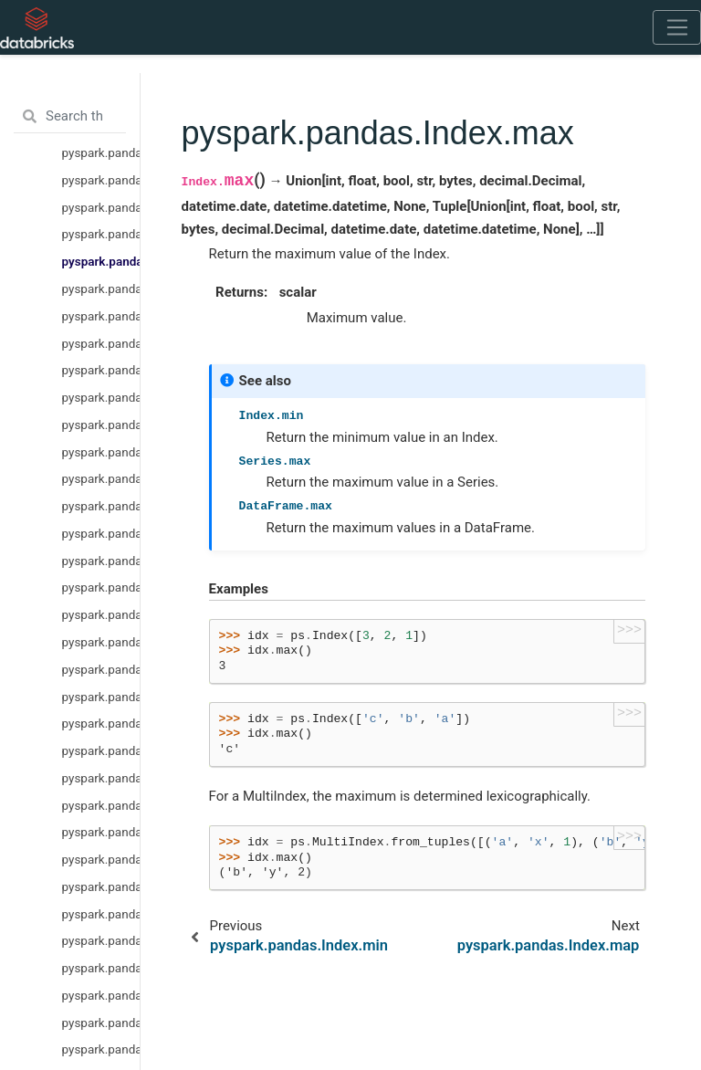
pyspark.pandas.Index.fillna (101, 533)
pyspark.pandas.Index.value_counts (101, 452)
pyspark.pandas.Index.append (101, 940)
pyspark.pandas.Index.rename (101, 316)
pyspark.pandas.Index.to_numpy (101, 805)
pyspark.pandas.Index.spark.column (101, 831)
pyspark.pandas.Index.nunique (101, 424)
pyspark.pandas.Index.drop (101, 180)
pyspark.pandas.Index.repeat (101, 343)
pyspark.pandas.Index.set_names (101, 478)
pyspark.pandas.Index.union (101, 995)
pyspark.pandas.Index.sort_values (101, 886)
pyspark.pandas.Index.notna (101, 614)
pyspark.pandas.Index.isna (101, 587)
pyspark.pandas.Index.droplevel (101, 505)
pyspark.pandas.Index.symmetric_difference (101, 1049)
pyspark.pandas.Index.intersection (101, 967)
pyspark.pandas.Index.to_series (101, 723)
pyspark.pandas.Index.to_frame (101, 750)
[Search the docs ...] (70, 116)
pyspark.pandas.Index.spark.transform (101, 859)
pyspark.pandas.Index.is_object (101, 152)
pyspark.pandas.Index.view (101, 778)
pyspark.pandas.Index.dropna (101, 560)
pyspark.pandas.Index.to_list (101, 696)
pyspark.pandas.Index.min (101, 233)
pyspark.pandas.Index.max (101, 261)
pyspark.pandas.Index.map (101, 288)
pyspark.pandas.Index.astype (101, 642)
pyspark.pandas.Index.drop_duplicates (101, 207)
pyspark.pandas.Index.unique (101, 397)
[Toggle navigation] (677, 27)
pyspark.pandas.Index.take (101, 369)
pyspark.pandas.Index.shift (101, 914)
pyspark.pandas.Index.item (101, 669)
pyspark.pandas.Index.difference (101, 1022)
